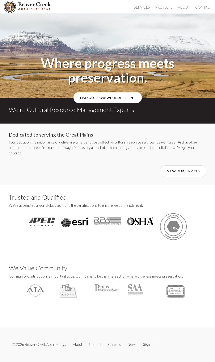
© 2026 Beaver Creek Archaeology (39, 344)
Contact (203, 7)
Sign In (148, 344)
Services (142, 7)
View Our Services (183, 171)
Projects (164, 7)
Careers (114, 344)
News (131, 344)
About (184, 7)
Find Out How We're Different (107, 98)
